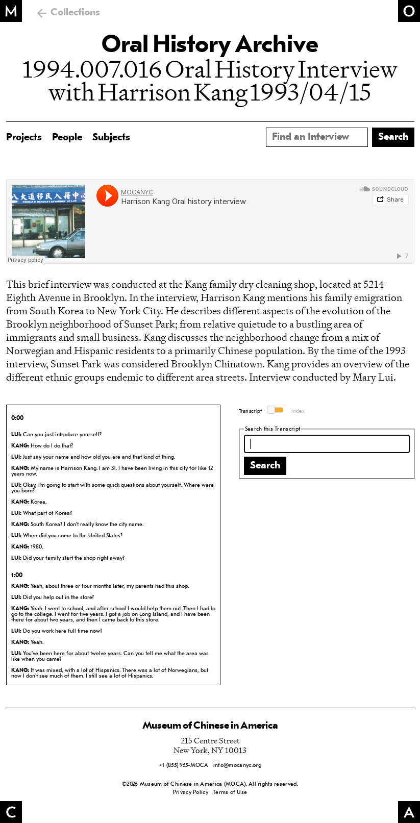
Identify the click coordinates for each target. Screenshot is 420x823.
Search (265, 466)
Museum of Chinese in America (210, 726)
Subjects (111, 138)
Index (298, 411)
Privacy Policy (190, 792)
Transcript (250, 411)
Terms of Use (230, 792)
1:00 (16, 575)
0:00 (17, 418)
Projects (24, 138)
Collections (75, 13)
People (67, 138)
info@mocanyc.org (237, 765)
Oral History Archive (210, 46)
